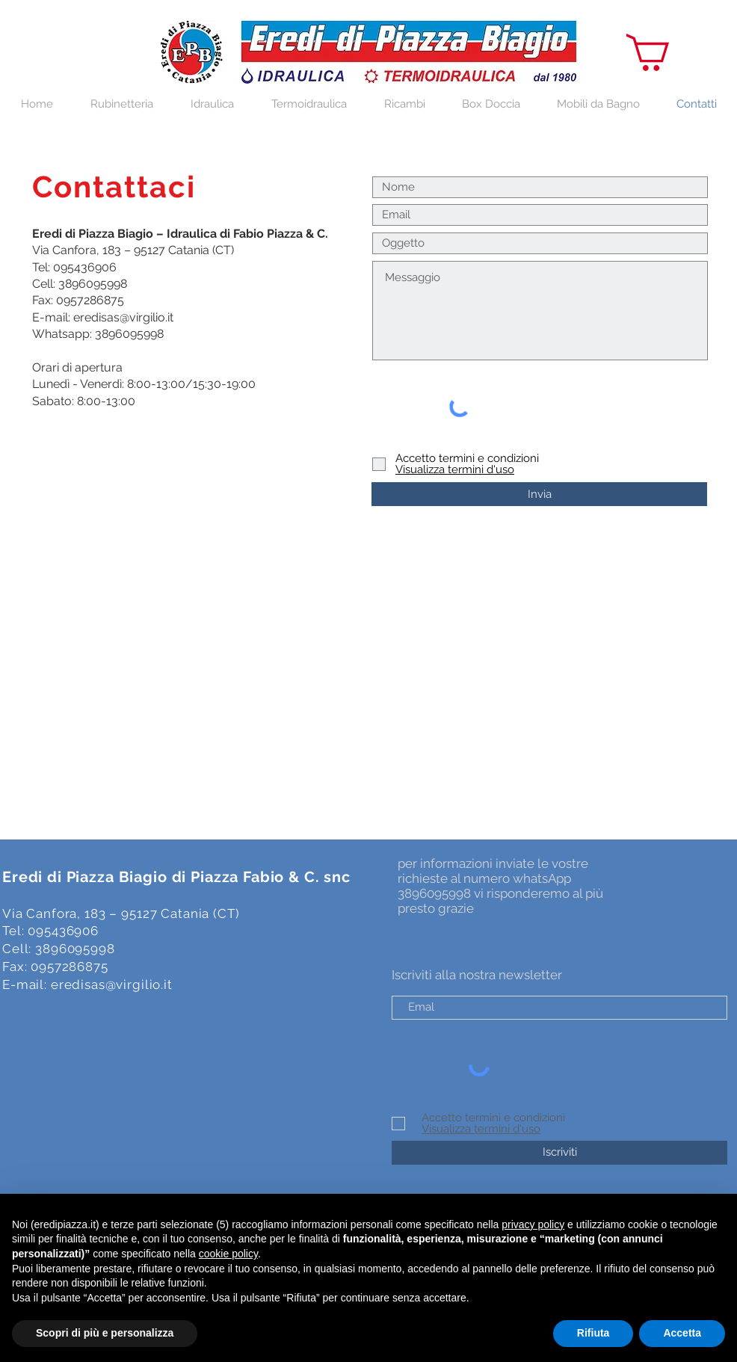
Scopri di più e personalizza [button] (104, 1333)
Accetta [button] (682, 1333)
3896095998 (92, 284)
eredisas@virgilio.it (123, 317)
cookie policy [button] (228, 1254)
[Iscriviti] (559, 1153)
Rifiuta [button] (593, 1333)
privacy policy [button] (533, 1224)
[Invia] (539, 494)
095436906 (85, 267)
